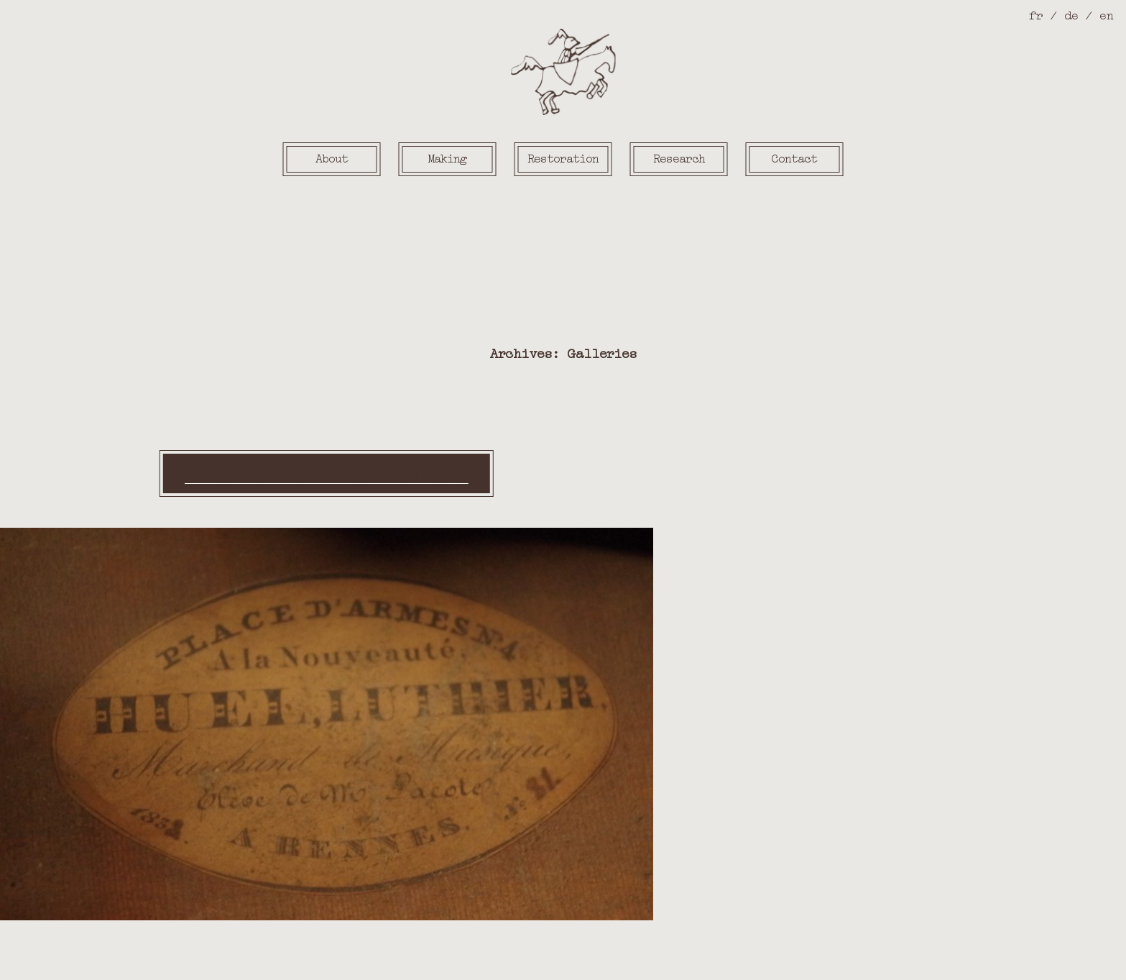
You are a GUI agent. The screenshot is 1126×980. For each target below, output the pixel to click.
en (1106, 14)
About (331, 157)
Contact (794, 157)
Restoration (563, 157)
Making (447, 157)
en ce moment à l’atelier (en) (327, 473)
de (1071, 14)
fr (1036, 14)
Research (679, 157)
